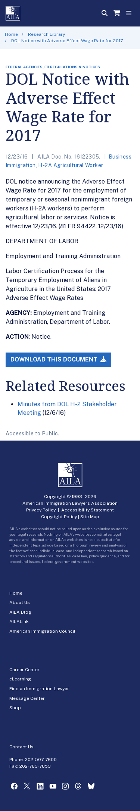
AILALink (19, 621)
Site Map (89, 516)
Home (11, 34)
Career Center (24, 669)
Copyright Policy (59, 516)
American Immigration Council (42, 631)
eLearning (20, 679)
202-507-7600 (41, 759)
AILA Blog (20, 612)
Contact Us (21, 746)
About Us (19, 602)
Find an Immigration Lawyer (39, 688)
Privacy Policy (41, 510)
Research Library (46, 34)
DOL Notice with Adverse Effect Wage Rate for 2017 (67, 40)
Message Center (27, 698)
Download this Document (58, 359)
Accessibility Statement (87, 510)
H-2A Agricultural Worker (70, 165)
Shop (15, 707)
